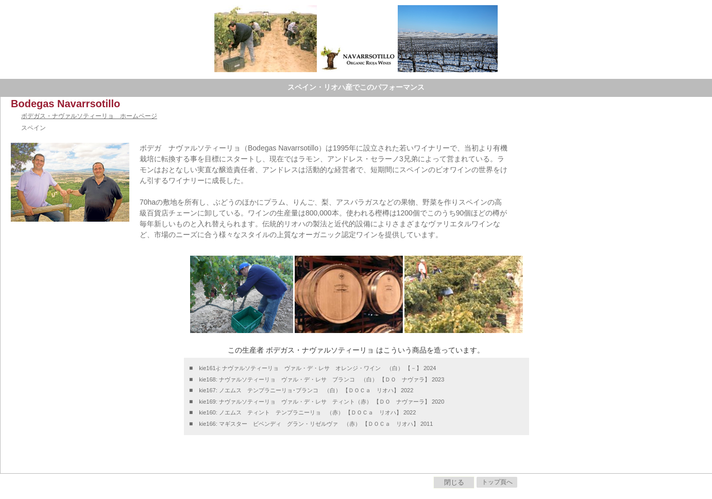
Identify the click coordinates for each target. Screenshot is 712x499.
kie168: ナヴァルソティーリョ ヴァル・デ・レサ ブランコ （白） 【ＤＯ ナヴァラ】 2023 (321, 379)
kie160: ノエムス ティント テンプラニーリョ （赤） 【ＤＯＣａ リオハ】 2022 (307, 412)
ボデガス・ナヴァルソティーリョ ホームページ (89, 116)
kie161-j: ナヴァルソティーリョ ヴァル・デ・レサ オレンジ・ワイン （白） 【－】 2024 (317, 368)
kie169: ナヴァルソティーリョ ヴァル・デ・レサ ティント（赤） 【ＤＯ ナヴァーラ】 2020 (321, 401)
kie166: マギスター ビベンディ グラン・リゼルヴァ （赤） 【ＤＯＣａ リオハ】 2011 (316, 424)
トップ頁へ (497, 482)
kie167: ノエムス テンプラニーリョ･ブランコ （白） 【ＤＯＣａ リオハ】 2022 (306, 390)
